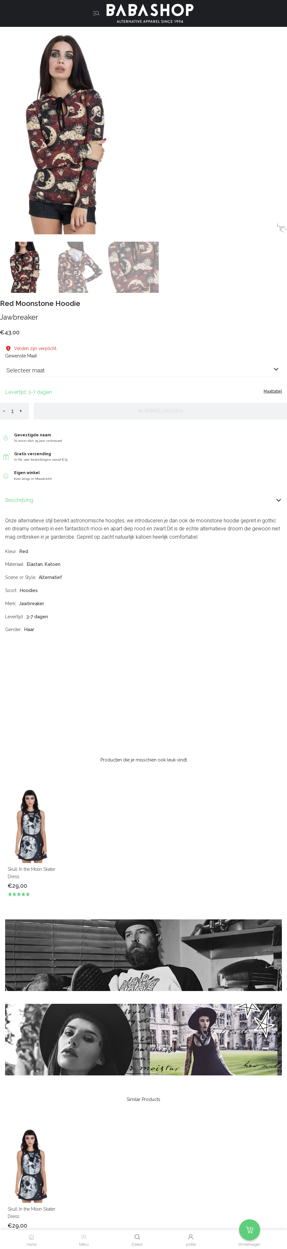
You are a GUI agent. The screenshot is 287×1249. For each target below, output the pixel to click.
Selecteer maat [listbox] (25, 370)
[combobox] (143, 373)
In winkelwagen (160, 411)
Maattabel (273, 391)
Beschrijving (143, 500)
